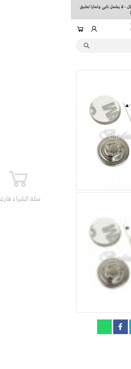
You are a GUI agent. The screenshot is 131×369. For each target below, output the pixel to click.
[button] (121, 29)
